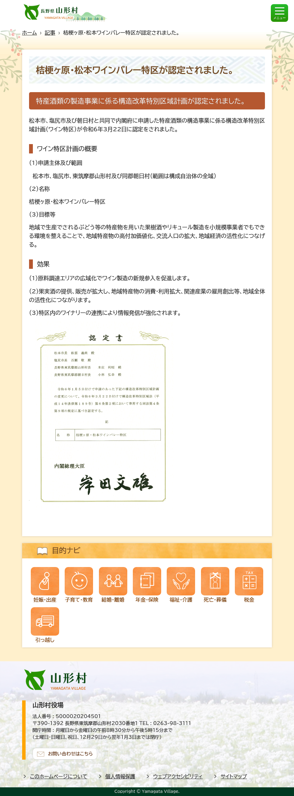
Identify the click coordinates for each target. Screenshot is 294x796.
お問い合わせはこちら (70, 753)
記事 (50, 32)
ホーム (29, 32)
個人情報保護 (120, 776)
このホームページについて (59, 776)
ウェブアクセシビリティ (178, 776)
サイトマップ (234, 776)
